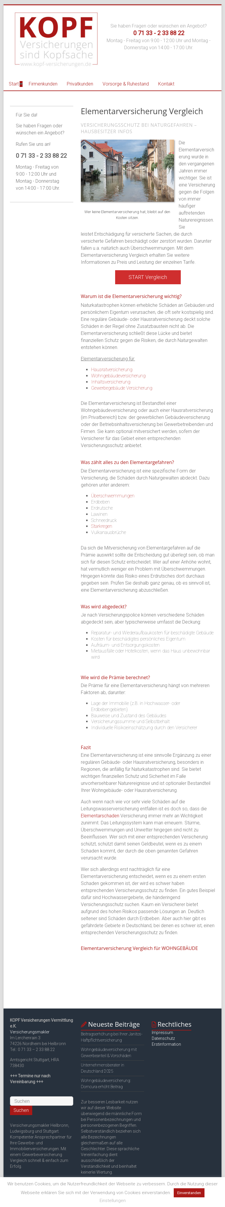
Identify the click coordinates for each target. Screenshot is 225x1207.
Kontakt (166, 84)
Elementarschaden (100, 816)
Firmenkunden (43, 84)
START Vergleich (148, 277)
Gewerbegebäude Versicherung (121, 388)
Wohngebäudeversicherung (118, 376)
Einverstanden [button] (189, 1193)
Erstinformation (166, 1044)
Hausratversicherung (111, 369)
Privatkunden (80, 84)
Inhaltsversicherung (110, 382)
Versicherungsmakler (30, 1032)
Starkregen (101, 526)
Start (14, 84)
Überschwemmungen (112, 496)
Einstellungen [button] (113, 1200)
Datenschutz (163, 1038)
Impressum (162, 1032)
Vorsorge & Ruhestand (126, 84)
